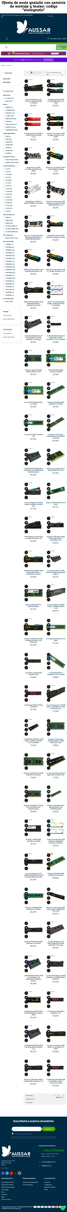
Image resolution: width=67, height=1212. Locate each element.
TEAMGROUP (11, 130)
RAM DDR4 (6, 79)
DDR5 (9, 223)
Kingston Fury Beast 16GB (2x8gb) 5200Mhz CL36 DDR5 (56, 135)
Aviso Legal (4, 1189)
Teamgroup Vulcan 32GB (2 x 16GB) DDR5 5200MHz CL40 (33, 135)
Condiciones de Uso (7, 1182)
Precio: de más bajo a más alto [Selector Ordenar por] (54, 73)
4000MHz (10, 261)
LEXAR (9, 121)
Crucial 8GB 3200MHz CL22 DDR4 (55, 639)
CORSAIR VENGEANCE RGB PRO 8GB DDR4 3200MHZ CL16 (33, 1047)
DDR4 (9, 220)
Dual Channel (12, 159)
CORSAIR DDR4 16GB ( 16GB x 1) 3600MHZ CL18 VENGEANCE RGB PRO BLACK (33, 978)
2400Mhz (10, 247)
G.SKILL (10, 116)
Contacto (4, 1194)
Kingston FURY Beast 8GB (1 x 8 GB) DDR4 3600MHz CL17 (33, 1080)
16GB (9, 142)
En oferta (10, 98)
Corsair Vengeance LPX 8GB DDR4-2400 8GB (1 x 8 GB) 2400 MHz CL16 (56, 706)
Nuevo (9, 101)
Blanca (9, 301)
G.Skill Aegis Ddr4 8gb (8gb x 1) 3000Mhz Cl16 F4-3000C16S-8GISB (55, 1081)
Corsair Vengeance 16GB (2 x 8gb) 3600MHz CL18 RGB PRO (33, 504)
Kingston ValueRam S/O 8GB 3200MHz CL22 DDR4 (33, 774)
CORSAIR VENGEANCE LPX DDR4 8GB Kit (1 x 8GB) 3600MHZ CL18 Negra (33, 337)
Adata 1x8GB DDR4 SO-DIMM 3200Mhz (33, 605)
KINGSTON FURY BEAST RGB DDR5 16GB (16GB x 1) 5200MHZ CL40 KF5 (33, 572)
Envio (3, 1192)
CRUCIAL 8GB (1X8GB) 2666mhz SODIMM (55, 371)
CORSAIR (10, 110)
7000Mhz (10, 286)
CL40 (9, 205)
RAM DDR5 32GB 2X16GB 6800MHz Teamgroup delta (55, 236)
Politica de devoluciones (30, 1182)
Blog (2, 1197)
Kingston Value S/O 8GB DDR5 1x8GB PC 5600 (33, 371)
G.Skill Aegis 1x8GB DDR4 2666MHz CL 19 (55, 1012)
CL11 (8, 169)
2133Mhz (9, 244)
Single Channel (12, 162)
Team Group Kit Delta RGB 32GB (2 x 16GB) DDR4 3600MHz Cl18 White (56, 841)
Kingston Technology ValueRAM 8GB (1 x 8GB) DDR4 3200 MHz (56, 740)
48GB (9, 147)
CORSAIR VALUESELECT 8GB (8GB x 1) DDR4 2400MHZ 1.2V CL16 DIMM (33, 740)
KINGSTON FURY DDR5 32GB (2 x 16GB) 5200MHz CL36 (55, 270)
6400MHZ (10, 278)
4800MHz (10, 264)
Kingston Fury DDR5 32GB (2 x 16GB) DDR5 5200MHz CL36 (56, 169)
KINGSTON (11, 118)
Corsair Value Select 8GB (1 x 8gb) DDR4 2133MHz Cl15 (56, 774)
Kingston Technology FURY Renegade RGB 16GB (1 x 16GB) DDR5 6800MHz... (33, 237)
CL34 (8, 197)
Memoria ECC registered (12, 238)
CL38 (9, 202)
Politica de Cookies (7, 1184)
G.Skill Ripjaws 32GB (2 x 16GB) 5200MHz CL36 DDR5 (33, 202)
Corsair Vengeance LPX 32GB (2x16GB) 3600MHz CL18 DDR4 (33, 101)
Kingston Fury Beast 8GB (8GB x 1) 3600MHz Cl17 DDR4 (55, 1047)
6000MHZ (10, 272)
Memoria (8, 73)
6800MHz (10, 284)
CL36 (9, 200)
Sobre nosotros (6, 1199)
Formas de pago (28, 1184)
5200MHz (10, 267)
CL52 (8, 211)
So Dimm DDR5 (12, 231)
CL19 (8, 183)
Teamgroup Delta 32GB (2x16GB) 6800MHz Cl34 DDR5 (55, 101)
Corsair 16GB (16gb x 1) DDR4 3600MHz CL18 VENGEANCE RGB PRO (56, 977)
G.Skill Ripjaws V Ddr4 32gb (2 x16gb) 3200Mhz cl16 (33, 537)
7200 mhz (10, 289)
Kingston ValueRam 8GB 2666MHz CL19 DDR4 (56, 403)
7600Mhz (10, 292)
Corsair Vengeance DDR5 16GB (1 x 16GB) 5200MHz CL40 (56, 606)
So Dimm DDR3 (11, 226)
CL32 (9, 194)
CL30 (9, 191)
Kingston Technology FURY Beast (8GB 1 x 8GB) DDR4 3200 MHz (55, 909)
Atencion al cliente (49, 1187)
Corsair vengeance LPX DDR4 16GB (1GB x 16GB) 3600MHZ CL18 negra (56, 943)
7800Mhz (10, 295)
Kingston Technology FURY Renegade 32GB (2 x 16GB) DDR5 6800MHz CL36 (55, 203)
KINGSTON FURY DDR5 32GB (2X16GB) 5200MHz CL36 (33, 270)
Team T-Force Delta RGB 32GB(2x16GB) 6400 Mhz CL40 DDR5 (56, 303)
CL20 (8, 185)
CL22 (9, 188)
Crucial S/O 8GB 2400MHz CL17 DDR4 (33, 403)
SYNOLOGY (11, 127)
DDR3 (8, 217)
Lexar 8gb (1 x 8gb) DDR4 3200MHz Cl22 (33, 673)
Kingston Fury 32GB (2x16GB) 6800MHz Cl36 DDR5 (33, 169)
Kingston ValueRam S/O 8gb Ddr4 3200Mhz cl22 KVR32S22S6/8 (33, 807)
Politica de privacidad (8, 1187)
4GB (8, 136)
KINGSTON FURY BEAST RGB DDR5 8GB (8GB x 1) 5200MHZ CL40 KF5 (33, 303)
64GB (9, 150)
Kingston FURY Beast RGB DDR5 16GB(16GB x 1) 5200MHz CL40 (56, 538)
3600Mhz (10, 258)
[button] (50, 16)
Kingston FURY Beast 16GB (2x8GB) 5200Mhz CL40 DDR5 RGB (33, 640)
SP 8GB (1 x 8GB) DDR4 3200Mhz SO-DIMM (33, 840)
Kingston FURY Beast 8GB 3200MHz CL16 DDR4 (33, 942)
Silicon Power (11, 124)
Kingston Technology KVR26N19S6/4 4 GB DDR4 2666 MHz (56, 436)
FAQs (46, 1189)
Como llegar (4, 1168)
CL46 (9, 208)
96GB (9, 153)
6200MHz (10, 275)
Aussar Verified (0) (9, 319)
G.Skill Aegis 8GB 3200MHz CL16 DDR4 (33, 706)
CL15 (8, 171)
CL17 (8, 177)
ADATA (9, 107)
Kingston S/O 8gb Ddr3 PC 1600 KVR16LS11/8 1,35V (56, 469)
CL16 (9, 174)
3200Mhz (10, 255)
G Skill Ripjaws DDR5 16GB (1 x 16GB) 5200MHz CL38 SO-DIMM (33, 1013)
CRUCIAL (10, 113)
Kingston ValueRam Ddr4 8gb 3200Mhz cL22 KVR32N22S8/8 (55, 807)
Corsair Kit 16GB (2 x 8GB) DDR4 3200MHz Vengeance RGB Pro (55, 572)
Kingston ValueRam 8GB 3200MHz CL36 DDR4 (56, 874)
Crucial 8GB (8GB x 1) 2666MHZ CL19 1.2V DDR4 (56, 673)
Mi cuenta (47, 1182)
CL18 (9, 180)
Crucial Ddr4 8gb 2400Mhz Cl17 (33, 435)
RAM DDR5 (6, 82)
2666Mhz (10, 250)
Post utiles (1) (7, 315)
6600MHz (10, 281)
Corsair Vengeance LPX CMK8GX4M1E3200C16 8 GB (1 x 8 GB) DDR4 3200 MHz (33, 875)
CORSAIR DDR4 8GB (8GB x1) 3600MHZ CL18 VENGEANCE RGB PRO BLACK (33, 470)
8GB (9, 139)
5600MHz (10, 269)
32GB (9, 145)
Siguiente (60, 1097)
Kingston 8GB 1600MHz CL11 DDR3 (56, 503)
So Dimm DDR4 (12, 229)
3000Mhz (10, 253)
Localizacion (48, 1184)
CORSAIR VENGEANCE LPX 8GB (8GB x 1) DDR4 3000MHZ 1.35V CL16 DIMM (55, 337)
